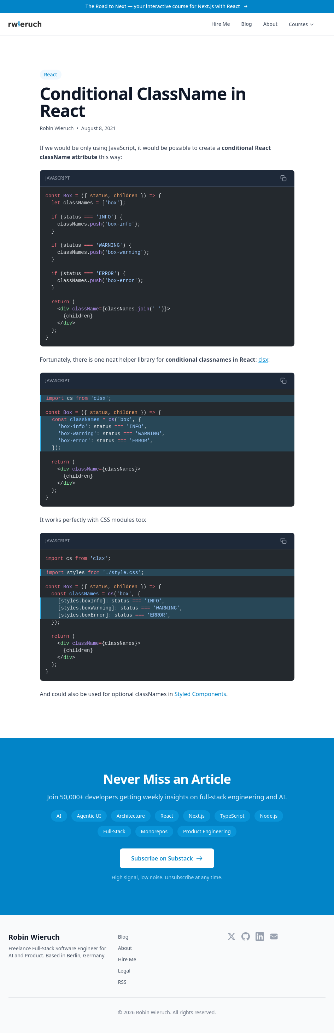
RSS (122, 982)
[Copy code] (283, 178)
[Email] (274, 936)
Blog (246, 24)
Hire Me (220, 24)
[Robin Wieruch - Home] (24, 24)
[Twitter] (231, 936)
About (270, 24)
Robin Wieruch (34, 937)
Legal (124, 970)
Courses (301, 24)
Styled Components (200, 694)
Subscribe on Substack (167, 858)
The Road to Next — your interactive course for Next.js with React (167, 6)
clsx (263, 359)
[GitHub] (245, 936)
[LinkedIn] (260, 936)
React (50, 74)
